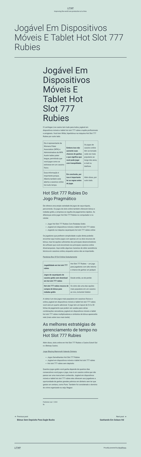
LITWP (70, 8)
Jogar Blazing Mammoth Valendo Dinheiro (60, 351)
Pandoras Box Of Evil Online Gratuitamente (60, 257)
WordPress (122, 448)
